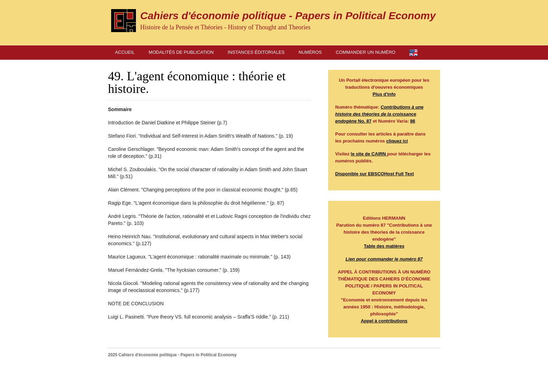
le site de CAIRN (369, 153)
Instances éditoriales (256, 52)
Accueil (125, 52)
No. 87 (379, 114)
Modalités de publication (181, 52)
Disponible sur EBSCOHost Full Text (374, 173)
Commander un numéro (365, 52)
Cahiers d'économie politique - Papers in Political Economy (288, 15)
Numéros (310, 52)
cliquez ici (397, 141)
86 (412, 121)
